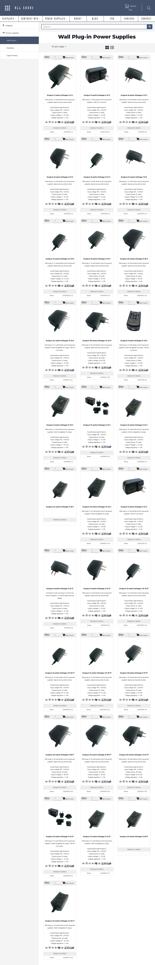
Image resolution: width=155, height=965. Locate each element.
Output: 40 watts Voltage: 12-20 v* (60, 921)
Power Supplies (12, 33)
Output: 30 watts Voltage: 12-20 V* (134, 755)
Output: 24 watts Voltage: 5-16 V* (134, 837)
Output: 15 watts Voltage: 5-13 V (96, 259)
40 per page (58, 46)
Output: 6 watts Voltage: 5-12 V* (59, 589)
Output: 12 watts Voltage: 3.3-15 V (60, 259)
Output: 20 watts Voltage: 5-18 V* (60, 755)
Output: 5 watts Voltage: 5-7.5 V (133, 341)
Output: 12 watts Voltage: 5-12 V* (97, 837)
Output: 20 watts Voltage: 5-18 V (134, 259)
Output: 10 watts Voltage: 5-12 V (96, 425)
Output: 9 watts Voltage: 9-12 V (97, 177)
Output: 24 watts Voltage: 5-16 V (60, 507)
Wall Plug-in (11, 40)
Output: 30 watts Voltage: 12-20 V (96, 341)
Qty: (47, 56)
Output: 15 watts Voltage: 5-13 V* (134, 673)
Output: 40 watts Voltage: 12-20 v (96, 507)
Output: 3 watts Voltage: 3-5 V (60, 95)
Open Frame (12, 55)
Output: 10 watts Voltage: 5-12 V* (60, 837)
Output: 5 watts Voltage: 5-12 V (97, 95)
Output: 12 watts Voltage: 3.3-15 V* (133, 589)
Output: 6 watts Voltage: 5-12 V (134, 95)
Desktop (10, 48)
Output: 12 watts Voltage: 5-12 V (133, 425)
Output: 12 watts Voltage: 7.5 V (134, 177)
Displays (9, 25)
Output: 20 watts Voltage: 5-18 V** (96, 755)
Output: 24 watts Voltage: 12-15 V (60, 341)
